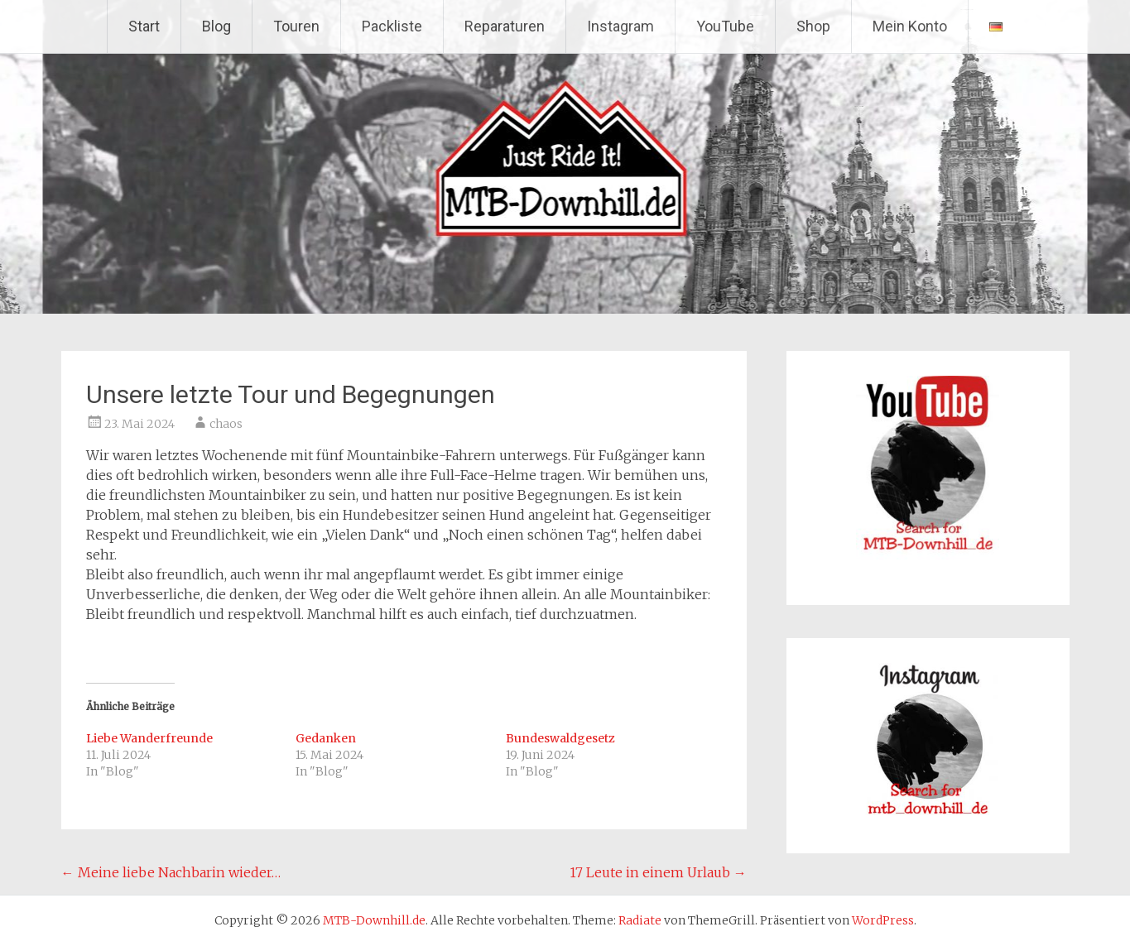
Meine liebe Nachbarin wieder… (171, 872)
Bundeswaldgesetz (560, 738)
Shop (813, 26)
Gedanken (326, 738)
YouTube (725, 26)
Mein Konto (910, 26)
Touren (296, 26)
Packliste (392, 26)
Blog (216, 26)
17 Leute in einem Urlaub (658, 872)
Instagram (620, 26)
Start (144, 26)
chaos (226, 423)
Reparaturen (504, 26)
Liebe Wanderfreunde (149, 738)
